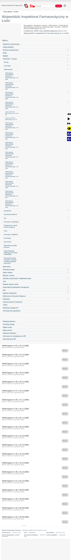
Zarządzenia (7, 211)
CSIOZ (5, 305)
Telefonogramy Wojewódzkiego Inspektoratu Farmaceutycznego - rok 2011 (11, 136)
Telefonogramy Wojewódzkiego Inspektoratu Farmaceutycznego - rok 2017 (11, 194)
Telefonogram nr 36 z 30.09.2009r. (15, 490)
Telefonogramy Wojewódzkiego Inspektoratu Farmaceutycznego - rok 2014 (11, 165)
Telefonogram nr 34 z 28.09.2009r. (15, 508)
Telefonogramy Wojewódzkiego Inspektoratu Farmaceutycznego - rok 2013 (11, 155)
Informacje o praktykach (11, 234)
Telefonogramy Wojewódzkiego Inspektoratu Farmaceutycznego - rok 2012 (11, 145)
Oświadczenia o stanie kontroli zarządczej (10, 226)
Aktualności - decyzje (40, 25)
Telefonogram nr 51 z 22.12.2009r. (15, 364)
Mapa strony (19, 5)
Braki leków (6, 266)
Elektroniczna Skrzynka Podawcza (14, 296)
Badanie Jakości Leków (10, 284)
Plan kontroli (7, 242)
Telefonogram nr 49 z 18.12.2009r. (15, 382)
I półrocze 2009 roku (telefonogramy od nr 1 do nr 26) (12, 113)
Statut (5, 53)
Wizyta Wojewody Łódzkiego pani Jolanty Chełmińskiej (10, 252)
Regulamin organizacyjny (11, 44)
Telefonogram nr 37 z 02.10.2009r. (15, 481)
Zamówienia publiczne (10, 214)
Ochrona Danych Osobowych (12, 302)
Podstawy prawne (9, 269)
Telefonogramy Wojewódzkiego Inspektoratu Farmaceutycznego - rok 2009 (46, 26)
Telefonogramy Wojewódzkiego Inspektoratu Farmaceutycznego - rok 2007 (11, 86)
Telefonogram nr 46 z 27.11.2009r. (15, 400)
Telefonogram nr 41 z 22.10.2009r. (15, 445)
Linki (4, 281)
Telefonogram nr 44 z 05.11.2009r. (15, 418)
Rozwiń (65, 350)
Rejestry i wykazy (8, 275)
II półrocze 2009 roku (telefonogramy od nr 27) (11, 118)
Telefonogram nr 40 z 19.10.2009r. (15, 463)
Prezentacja (7, 238)
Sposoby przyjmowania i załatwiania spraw (17, 278)
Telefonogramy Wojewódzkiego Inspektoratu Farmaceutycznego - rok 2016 (11, 184)
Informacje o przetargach (11, 222)
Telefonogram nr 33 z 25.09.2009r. (15, 517)
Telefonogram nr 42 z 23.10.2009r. (15, 436)
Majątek (5, 56)
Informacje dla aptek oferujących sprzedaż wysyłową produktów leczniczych (10, 260)
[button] (69, 114)
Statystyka (6, 299)
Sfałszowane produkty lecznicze (10, 246)
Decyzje (6, 62)
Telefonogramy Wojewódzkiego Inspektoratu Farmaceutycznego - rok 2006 (11, 76)
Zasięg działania (8, 47)
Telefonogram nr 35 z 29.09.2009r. (15, 499)
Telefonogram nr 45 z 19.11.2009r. (15, 409)
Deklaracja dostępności (10, 308)
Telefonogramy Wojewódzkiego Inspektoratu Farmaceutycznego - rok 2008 (11, 95)
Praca (5, 231)
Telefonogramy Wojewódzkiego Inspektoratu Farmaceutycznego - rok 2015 (11, 175)
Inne (5, 218)
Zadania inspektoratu (10, 293)
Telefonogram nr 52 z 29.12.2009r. (15, 346)
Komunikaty (7, 66)
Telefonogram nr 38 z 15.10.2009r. (15, 472)
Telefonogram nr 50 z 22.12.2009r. (15, 355)
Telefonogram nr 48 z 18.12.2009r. (15, 373)
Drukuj (64, 5)
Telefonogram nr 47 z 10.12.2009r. (15, 391)
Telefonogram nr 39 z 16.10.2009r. (15, 454)
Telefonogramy (53, 25)
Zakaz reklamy (7, 272)
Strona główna (28, 25)
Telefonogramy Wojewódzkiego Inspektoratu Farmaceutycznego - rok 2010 (11, 126)
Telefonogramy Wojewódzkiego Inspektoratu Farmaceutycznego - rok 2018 (11, 204)
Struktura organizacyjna (10, 50)
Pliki (4, 290)
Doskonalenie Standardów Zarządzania (16, 287)
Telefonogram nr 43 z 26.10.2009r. (15, 427)
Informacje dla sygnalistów (11, 311)
